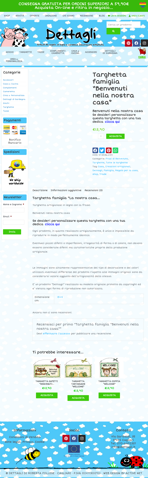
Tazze (40, 55)
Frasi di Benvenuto (117, 161)
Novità (25, 16)
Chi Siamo (74, 16)
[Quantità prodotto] (101, 138)
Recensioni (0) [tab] (94, 193)
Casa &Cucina (75, 55)
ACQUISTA (115, 138)
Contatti (123, 431)
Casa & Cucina (10, 86)
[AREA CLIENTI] (65, 20)
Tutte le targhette (117, 165)
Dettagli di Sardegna (14, 102)
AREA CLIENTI (74, 20)
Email (7, 219)
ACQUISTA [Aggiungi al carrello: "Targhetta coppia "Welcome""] (104, 398)
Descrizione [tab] (40, 193)
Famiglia (109, 173)
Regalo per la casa (126, 173)
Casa (101, 169)
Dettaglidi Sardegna (110, 55)
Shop (12, 16)
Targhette (25, 55)
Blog (107, 16)
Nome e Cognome (13, 207)
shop (95, 177)
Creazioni (56, 16)
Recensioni (92, 16)
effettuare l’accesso (56, 336)
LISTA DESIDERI (130, 16)
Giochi (10, 55)
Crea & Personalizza (13, 98)
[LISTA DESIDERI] (120, 16)
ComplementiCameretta (57, 55)
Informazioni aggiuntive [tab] (66, 193)
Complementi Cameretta (10, 92)
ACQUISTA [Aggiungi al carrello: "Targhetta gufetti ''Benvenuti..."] (47, 398)
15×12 (60, 299)
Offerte (40, 16)
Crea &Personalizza (14, 63)
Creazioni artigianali (117, 169)
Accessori (91, 55)
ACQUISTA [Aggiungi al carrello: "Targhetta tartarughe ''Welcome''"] (76, 398)
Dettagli (97, 173)
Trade (103, 177)
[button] (95, 153)
